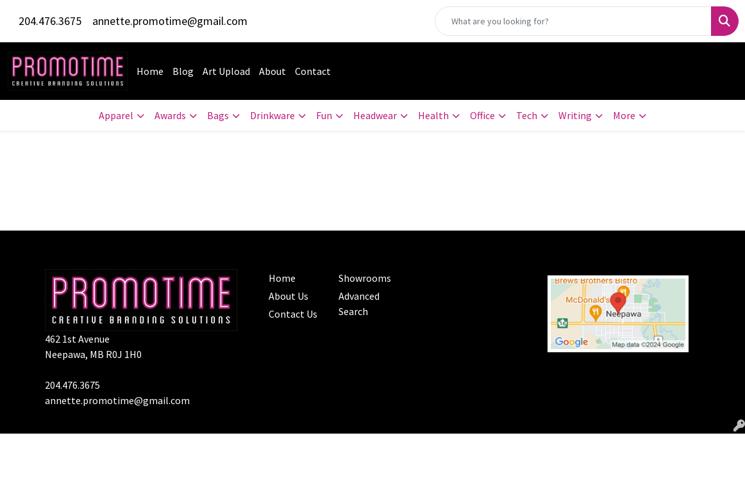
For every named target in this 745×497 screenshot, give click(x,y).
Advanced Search (359, 303)
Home (150, 71)
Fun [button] (324, 115)
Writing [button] (575, 115)
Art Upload (226, 71)
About (272, 71)
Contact (313, 71)
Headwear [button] (375, 115)
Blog (183, 71)
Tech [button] (526, 115)
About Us (288, 295)
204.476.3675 (50, 20)
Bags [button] (218, 115)
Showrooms (365, 278)
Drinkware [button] (272, 115)
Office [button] (482, 115)
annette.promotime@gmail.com (169, 20)
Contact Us (293, 313)
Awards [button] (170, 115)
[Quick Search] (573, 21)
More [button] (624, 115)
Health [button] (433, 115)
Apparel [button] (116, 115)
